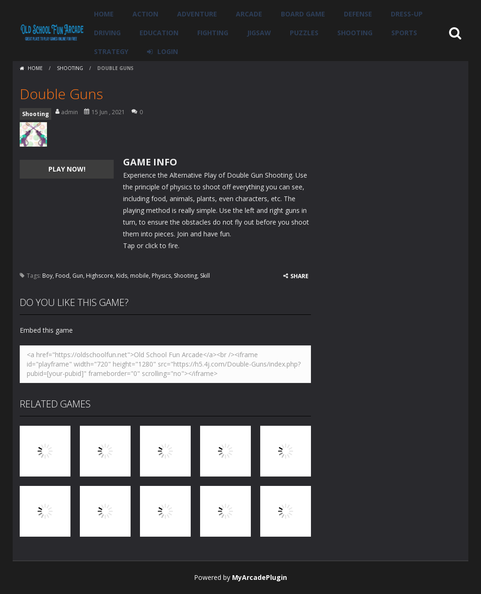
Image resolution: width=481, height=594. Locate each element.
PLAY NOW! (66, 168)
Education (159, 32)
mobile (139, 276)
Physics (161, 276)
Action (145, 13)
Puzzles (304, 32)
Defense (358, 13)
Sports (404, 32)
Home (104, 13)
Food (62, 276)
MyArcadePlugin (259, 577)
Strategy (111, 51)
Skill (205, 276)
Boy (47, 276)
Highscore (99, 276)
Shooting (354, 32)
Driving (107, 32)
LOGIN (167, 51)
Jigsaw (259, 32)
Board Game (303, 13)
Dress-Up (407, 13)
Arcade (249, 13)
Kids (121, 276)
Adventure (197, 13)
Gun (77, 276)
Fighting (212, 32)
